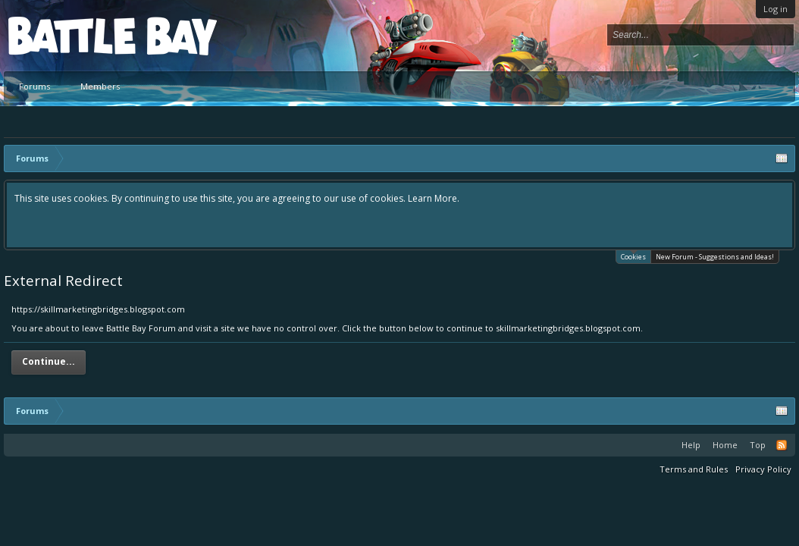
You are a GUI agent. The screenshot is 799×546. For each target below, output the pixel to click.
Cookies (633, 256)
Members (100, 86)
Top (758, 444)
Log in (775, 8)
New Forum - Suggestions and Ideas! (715, 257)
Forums (34, 86)
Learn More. (433, 198)
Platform (63, 35)
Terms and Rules (694, 469)
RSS (782, 445)
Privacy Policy (763, 469)
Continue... (48, 361)
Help (691, 444)
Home (725, 444)
